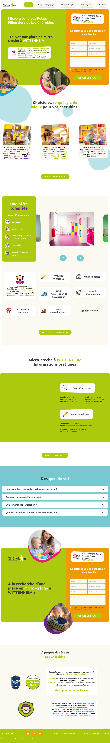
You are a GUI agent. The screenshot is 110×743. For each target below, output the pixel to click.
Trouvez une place (55, 455)
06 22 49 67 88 (75, 423)
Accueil (29, 5)
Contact (102, 5)
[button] (80, 258)
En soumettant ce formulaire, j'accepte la (87, 70)
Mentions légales (7, 739)
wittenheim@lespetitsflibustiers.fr (78, 425)
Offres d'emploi (67, 5)
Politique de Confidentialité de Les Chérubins (87, 70)
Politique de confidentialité (24, 739)
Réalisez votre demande (55, 332)
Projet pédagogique (46, 5)
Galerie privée (87, 5)
